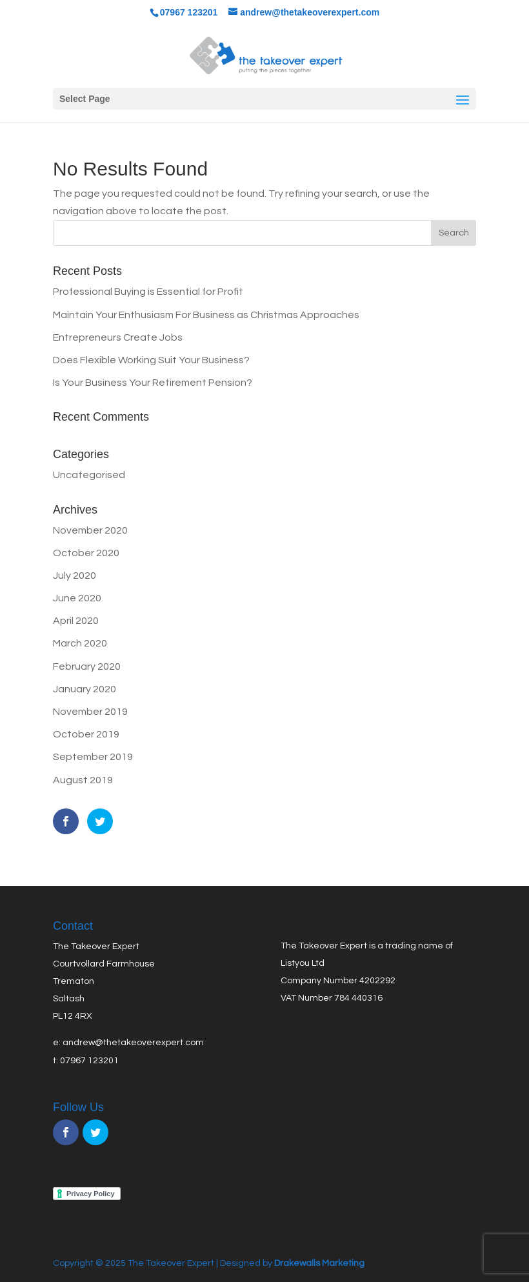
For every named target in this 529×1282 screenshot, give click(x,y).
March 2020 (80, 643)
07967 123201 (89, 1060)
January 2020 (84, 689)
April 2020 (76, 621)
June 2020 (77, 598)
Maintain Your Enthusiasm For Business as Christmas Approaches (206, 315)
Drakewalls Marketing (318, 1263)
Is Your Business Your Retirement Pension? (152, 382)
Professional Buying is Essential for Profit (148, 291)
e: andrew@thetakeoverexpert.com (128, 1042)
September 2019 (93, 757)
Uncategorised (89, 475)
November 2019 (90, 711)
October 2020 (86, 553)
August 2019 (83, 780)
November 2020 (90, 530)
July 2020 (74, 575)
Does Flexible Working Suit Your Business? (151, 360)
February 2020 (87, 666)
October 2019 (86, 734)
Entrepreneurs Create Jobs (118, 337)
